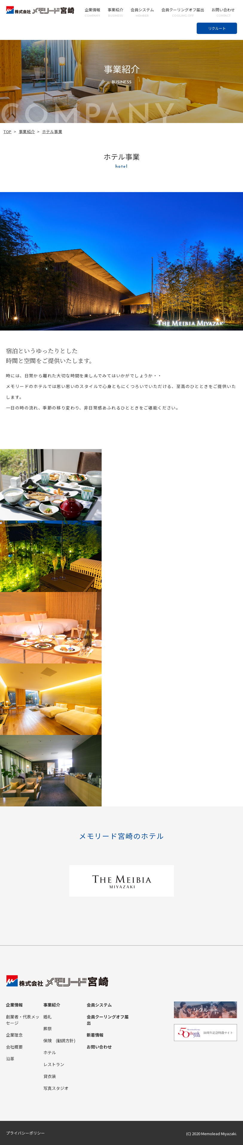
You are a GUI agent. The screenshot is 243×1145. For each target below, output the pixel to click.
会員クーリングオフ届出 (182, 12)
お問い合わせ (223, 12)
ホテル (49, 1053)
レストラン (53, 1065)
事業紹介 (115, 12)
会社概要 (14, 1047)
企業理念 (14, 1035)
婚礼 (47, 1017)
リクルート (217, 28)
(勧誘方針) (65, 1041)
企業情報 (92, 12)
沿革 (10, 1059)
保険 (47, 1041)
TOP (8, 131)
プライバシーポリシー (25, 1133)
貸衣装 (49, 1076)
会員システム (142, 12)
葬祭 (47, 1029)
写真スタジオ (55, 1088)
